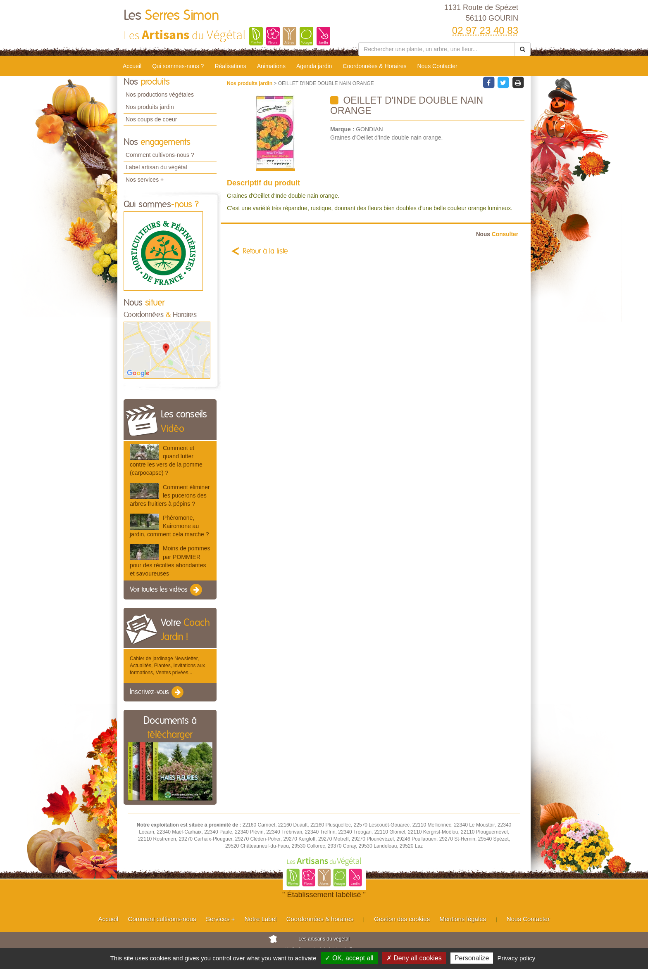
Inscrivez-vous (157, 692)
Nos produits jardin (150, 107)
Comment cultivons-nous (162, 918)
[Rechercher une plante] (436, 49)
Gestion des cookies (402, 918)
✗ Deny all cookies (414, 958)
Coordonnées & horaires (320, 918)
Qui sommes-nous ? (178, 66)
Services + (220, 918)
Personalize (472, 958)
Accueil (132, 66)
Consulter (497, 234)
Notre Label (261, 918)
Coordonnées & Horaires (374, 66)
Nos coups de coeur (151, 119)
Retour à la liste (265, 251)
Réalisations (230, 66)
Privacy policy (517, 958)
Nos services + (145, 179)
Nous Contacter (437, 66)
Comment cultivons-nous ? (160, 155)
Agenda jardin (314, 66)
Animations (271, 66)
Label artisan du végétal (156, 167)
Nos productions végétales (160, 94)
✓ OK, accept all (349, 958)
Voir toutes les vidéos (166, 590)
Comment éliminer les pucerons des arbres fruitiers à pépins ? (170, 495)
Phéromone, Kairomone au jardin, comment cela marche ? (169, 526)
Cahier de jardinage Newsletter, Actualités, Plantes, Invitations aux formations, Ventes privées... (167, 665)
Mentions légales (463, 918)
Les (171, 16)
